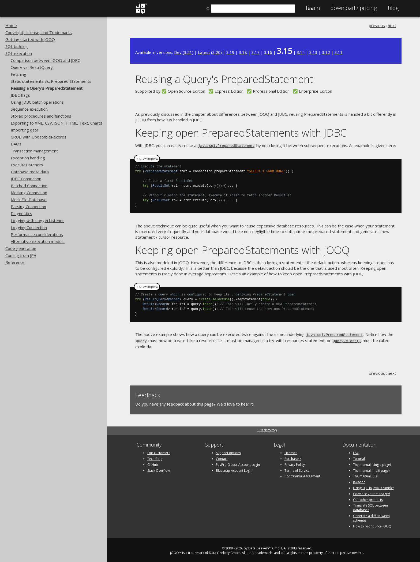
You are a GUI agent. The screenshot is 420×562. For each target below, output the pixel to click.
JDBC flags (20, 95)
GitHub (152, 463)
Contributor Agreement (302, 475)
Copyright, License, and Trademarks (38, 32)
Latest (204, 52)
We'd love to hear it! (235, 402)
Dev (178, 52)
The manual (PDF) (366, 475)
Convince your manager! (371, 492)
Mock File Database (29, 199)
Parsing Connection (28, 206)
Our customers (158, 451)
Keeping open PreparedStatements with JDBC (241, 132)
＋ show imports (147, 158)
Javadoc (359, 480)
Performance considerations (37, 234)
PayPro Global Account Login (238, 463)
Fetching (18, 74)
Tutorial (359, 457)
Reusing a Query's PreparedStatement (46, 88)
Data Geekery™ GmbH (265, 547)
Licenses (290, 451)
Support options (228, 451)
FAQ (356, 451)
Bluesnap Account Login (234, 469)
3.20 (216, 52)
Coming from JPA (20, 255)
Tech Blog (154, 457)
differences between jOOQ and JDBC (253, 114)
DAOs (16, 144)
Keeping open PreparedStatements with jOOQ (242, 249)
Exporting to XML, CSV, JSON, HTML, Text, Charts (56, 123)
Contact (222, 457)
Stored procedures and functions (41, 116)
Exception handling (28, 157)
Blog (393, 8)
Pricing (354, 8)
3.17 (256, 52)
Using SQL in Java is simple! (373, 486)
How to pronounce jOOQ (372, 524)
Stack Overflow (158, 469)
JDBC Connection (26, 178)
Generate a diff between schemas (371, 516)
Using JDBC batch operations (37, 102)
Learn (313, 8)
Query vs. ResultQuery (32, 67)
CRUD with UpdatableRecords (38, 137)
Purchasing (292, 457)
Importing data (24, 130)
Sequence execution (29, 109)
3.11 (339, 52)
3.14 (301, 52)
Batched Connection (29, 185)
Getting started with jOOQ (30, 39)
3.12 (326, 52)
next (392, 25)
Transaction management (34, 150)
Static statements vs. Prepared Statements (51, 81)
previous (377, 25)
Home (11, 25)
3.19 (230, 52)
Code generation (20, 248)
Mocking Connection (29, 192)
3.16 (268, 52)
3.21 (188, 52)
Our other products (368, 498)
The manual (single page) (372, 463)
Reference (15, 262)
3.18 (243, 52)
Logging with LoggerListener (37, 220)
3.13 (313, 52)
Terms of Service (297, 469)
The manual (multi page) (371, 469)
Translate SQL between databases (370, 506)
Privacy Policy (294, 463)
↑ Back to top (267, 428)
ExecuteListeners (27, 164)
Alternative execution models (38, 241)
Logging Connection (29, 227)
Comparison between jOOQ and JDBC (45, 60)
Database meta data (30, 171)
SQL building (16, 46)
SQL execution (18, 53)
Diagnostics (21, 213)
